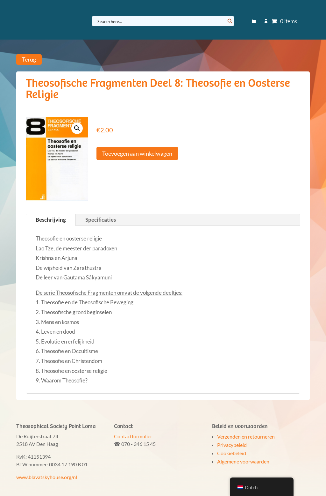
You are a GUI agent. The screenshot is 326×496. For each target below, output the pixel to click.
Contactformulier (133, 436)
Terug (29, 59)
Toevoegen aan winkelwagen (137, 153)
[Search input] (160, 21)
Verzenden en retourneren (246, 436)
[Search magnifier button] (229, 21)
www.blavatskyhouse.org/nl (46, 477)
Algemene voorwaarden (243, 461)
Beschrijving (51, 219)
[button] (77, 128)
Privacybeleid (232, 445)
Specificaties (100, 219)
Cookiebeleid (231, 453)
